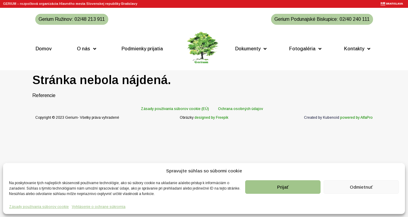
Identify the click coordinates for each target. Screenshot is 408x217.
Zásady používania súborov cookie (39, 207)
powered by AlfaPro (356, 117)
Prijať (283, 187)
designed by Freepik (211, 117)
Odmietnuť (361, 187)
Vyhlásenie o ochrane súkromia (98, 207)
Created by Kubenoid (321, 117)
